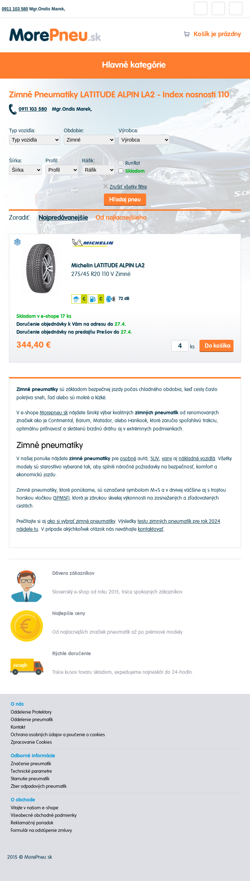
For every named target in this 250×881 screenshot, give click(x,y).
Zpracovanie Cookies (31, 742)
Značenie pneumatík (31, 764)
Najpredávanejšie (63, 218)
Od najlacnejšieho (121, 218)
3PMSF (61, 498)
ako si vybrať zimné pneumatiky (81, 521)
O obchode (23, 800)
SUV (154, 459)
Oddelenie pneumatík (32, 720)
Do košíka (217, 345)
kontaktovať (150, 529)
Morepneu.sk (55, 30)
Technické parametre (31, 771)
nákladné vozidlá (197, 459)
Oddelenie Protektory (31, 712)
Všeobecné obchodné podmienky (44, 815)
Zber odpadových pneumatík (39, 786)
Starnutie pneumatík (30, 779)
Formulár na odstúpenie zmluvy (41, 830)
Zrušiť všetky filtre (124, 187)
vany (167, 459)
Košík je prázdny (212, 34)
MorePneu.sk (38, 857)
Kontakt (18, 727)
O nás (17, 704)
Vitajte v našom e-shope (34, 808)
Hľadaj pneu (125, 199)
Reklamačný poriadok (32, 823)
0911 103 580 (15, 8)
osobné (128, 459)
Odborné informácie (33, 756)
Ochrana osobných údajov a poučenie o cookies (58, 735)
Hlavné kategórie (125, 65)
